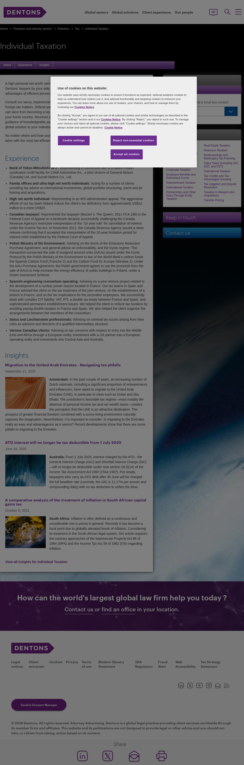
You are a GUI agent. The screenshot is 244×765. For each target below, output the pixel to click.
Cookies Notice (84, 107)
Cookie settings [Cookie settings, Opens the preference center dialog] (74, 140)
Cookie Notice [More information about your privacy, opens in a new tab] (113, 127)
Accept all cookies (126, 154)
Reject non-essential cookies (133, 140)
